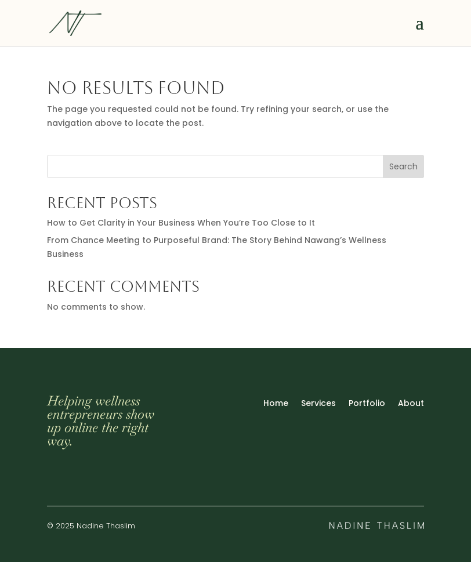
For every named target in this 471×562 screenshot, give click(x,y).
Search (403, 166)
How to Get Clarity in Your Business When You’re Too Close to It (181, 223)
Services (318, 404)
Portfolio (367, 404)
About (411, 404)
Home (275, 404)
